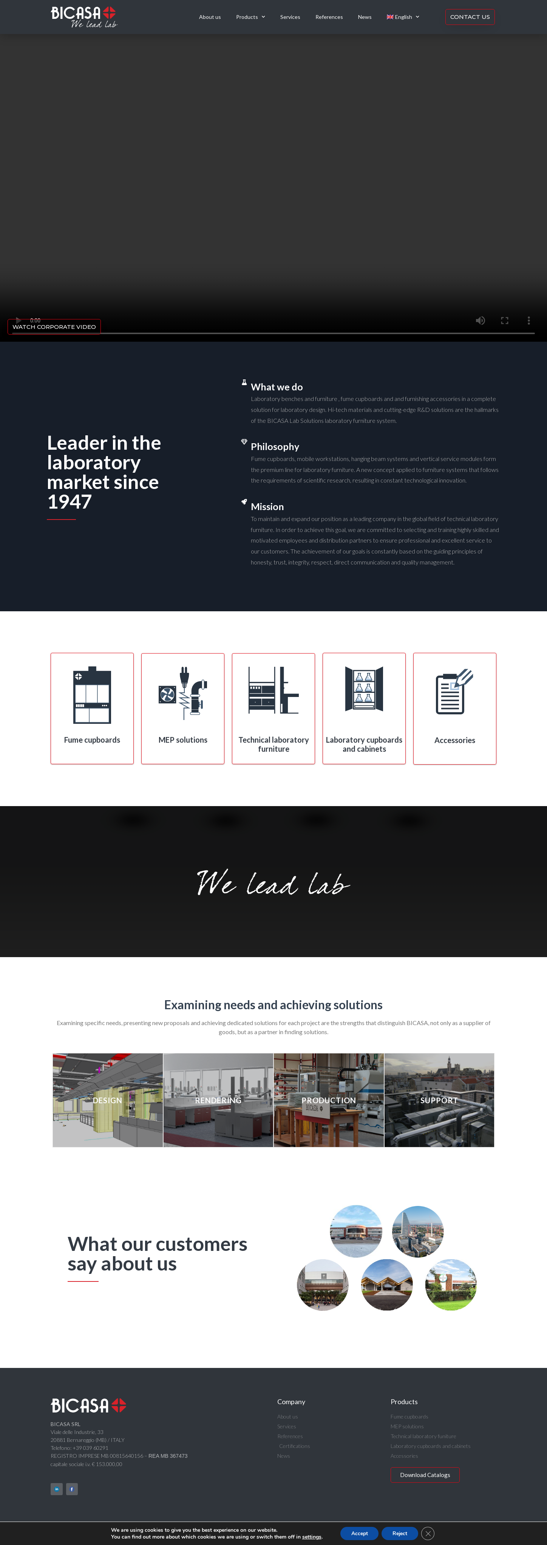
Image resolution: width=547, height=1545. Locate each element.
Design (107, 1100)
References (329, 17)
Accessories (454, 740)
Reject (400, 1533)
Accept (359, 1533)
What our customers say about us (157, 1253)
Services (290, 17)
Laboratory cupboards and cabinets (364, 744)
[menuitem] (403, 17)
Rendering (218, 1100)
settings (310, 1536)
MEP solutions (183, 739)
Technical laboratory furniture (273, 744)
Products (250, 17)
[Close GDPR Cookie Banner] (429, 1533)
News (365, 17)
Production (328, 1100)
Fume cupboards (92, 739)
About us (210, 17)
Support (439, 1100)
